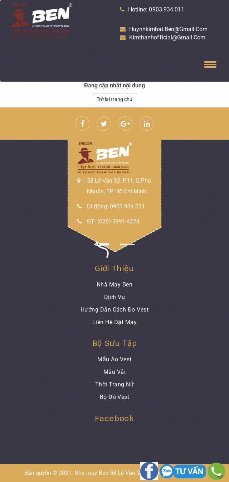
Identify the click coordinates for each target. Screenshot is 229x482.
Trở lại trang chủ (114, 99)
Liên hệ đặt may (114, 322)
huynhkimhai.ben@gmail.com (164, 29)
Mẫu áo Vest (114, 359)
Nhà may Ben (114, 284)
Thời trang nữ (114, 384)
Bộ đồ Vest (115, 397)
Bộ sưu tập (114, 343)
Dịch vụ (114, 297)
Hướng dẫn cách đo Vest (115, 309)
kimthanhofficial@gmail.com (162, 37)
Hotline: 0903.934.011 (152, 9)
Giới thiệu (114, 268)
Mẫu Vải (114, 371)
